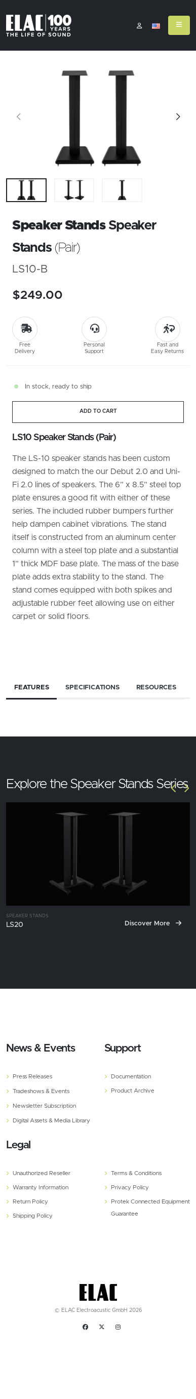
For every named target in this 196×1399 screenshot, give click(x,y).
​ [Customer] (139, 26)
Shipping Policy (33, 1216)
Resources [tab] (156, 687)
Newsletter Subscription (44, 1106)
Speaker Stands (27, 915)
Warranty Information (40, 1187)
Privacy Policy (130, 1187)
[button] (156, 26)
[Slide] (19, 118)
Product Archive (132, 1091)
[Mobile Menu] (179, 25)
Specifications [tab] (92, 687)
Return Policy (30, 1201)
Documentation (131, 1076)
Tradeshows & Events (41, 1091)
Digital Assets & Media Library (51, 1120)
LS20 (14, 924)
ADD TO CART (98, 411)
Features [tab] (31, 687)
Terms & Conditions (136, 1173)
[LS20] (98, 853)
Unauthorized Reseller (41, 1173)
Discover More (153, 923)
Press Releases (32, 1076)
